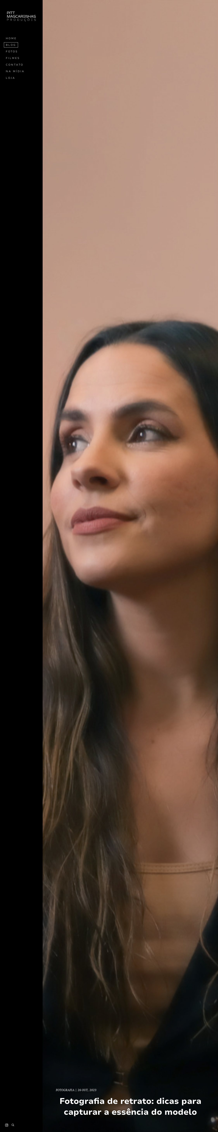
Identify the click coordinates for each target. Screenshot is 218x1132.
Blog (11, 45)
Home (11, 38)
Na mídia (15, 71)
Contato (14, 65)
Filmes (13, 58)
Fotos (12, 51)
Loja (10, 78)
